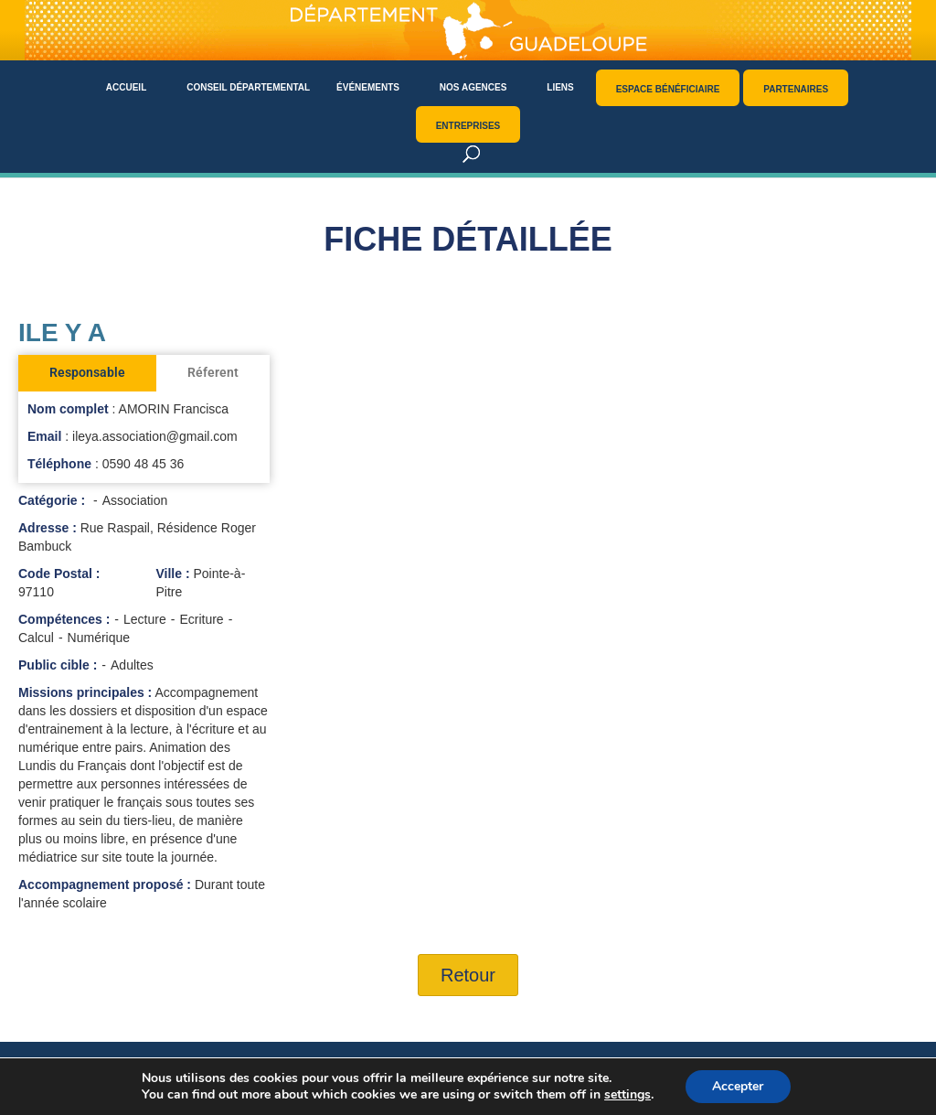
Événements (367, 87)
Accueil (126, 87)
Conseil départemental (248, 87)
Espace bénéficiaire (668, 89)
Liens (560, 87)
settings (627, 1095)
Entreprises (468, 126)
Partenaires (795, 89)
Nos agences (473, 87)
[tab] (87, 373)
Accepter (737, 1086)
